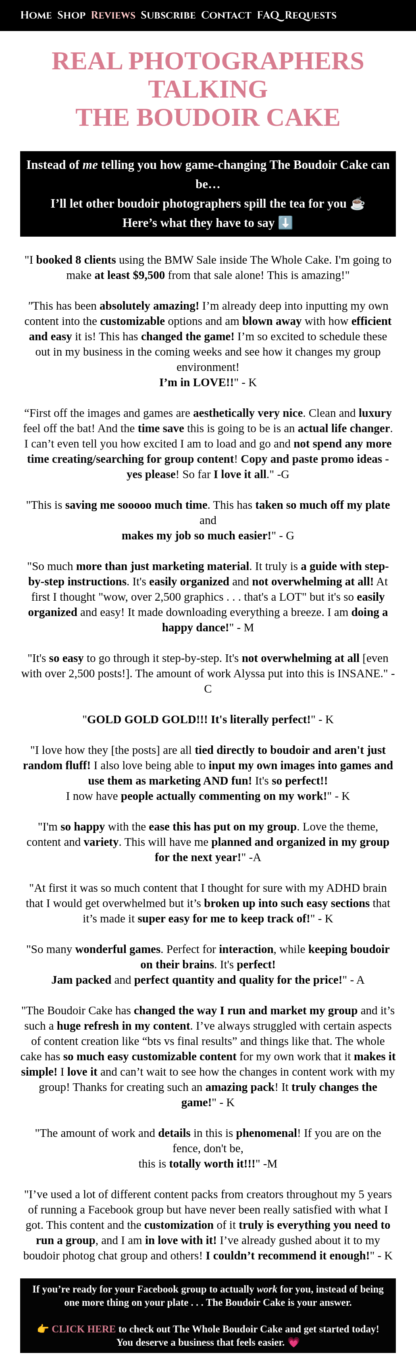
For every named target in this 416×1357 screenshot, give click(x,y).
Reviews (113, 15)
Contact (226, 15)
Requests (311, 15)
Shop (71, 15)
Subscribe (168, 15)
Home (36, 15)
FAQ (268, 15)
